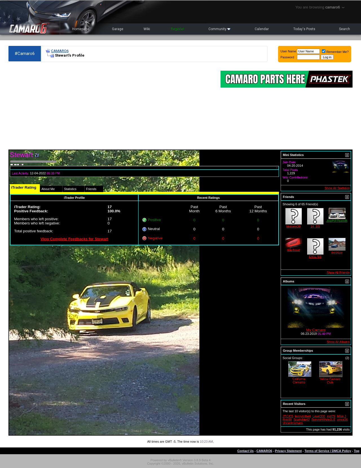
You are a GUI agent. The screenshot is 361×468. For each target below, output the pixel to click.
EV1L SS (315, 256)
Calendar (262, 29)
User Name (288, 51)
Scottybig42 (301, 419)
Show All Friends (338, 272)
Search (344, 29)
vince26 (342, 419)
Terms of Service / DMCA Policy (328, 451)
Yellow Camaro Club (330, 380)
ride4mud (293, 250)
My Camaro (316, 330)
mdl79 (331, 416)
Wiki (147, 29)
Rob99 (287, 419)
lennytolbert (303, 416)
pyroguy (336, 252)
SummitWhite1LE (323, 419)
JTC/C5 (288, 416)
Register (177, 29)
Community (219, 29)
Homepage (80, 29)
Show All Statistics (337, 188)
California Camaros (298, 380)
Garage (117, 29)
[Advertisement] (111, 105)
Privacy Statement (288, 451)
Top (356, 451)
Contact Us (245, 451)
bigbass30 (293, 226)
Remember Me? (335, 52)
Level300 (318, 416)
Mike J (341, 416)
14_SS (315, 226)
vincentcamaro (293, 423)
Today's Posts (304, 29)
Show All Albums (338, 342)
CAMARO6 (60, 51)
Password (287, 57)
